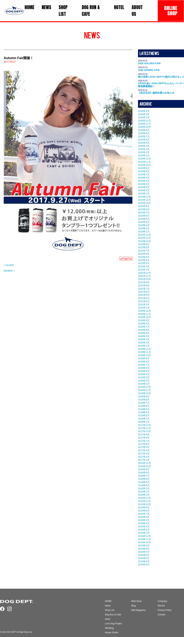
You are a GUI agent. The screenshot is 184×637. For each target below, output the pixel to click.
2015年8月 (144, 510)
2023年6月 (144, 215)
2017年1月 (144, 459)
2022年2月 (144, 266)
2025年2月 (144, 152)
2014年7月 (144, 551)
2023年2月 (144, 228)
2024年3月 (144, 187)
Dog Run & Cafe (113, 614)
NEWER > (9, 270)
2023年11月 (144, 199)
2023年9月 (144, 206)
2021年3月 (144, 301)
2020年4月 (144, 336)
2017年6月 (144, 444)
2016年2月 (144, 491)
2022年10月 (144, 241)
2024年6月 (144, 177)
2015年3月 (144, 526)
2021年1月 (144, 307)
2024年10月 (144, 165)
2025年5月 (144, 142)
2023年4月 (144, 222)
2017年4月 (144, 450)
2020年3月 (144, 339)
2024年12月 (144, 158)
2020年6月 (144, 329)
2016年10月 (144, 466)
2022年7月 (144, 250)
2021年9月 (144, 282)
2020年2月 (144, 342)
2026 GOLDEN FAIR (149, 63)
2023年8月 (144, 209)
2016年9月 (144, 469)
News (107, 605)
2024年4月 (144, 184)
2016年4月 (144, 485)
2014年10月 (144, 542)
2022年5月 (144, 257)
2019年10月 (144, 355)
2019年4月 (144, 374)
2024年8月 (144, 171)
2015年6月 (144, 517)
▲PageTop (126, 258)
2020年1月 (144, 345)
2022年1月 (144, 269)
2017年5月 (144, 447)
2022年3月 (144, 263)
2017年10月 (144, 431)
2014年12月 (144, 536)
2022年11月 (144, 238)
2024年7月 (144, 174)
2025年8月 (144, 133)
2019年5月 (144, 371)
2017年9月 (144, 434)
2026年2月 (144, 117)
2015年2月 (144, 529)
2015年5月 (144, 520)
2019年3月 (144, 377)
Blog (133, 605)
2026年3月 (144, 114)
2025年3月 (144, 149)
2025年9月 (144, 130)
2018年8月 (144, 399)
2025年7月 (144, 136)
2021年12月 (144, 272)
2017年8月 (144, 437)
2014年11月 (144, 539)
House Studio (111, 632)
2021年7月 (144, 288)
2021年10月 (144, 279)
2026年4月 (144, 111)
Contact (161, 614)
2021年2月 (144, 304)
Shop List (109, 610)
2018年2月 (144, 418)
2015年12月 (144, 498)
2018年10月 (144, 393)
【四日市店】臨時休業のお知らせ (156, 92)
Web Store (136, 601)
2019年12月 (144, 349)
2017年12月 (144, 425)
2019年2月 (144, 380)
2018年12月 (144, 387)
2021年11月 (144, 276)
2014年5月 (144, 558)
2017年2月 (144, 456)
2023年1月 (144, 231)
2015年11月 (144, 501)
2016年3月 (144, 488)
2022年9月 (144, 244)
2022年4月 (144, 260)
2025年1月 (144, 155)
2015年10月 (144, 504)
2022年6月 (144, 253)
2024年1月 (144, 193)
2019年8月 (144, 361)
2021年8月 (144, 285)
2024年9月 (144, 168)
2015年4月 (144, 523)
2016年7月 (144, 475)
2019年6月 (144, 368)
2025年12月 (144, 120)
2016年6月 (144, 479)
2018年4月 (144, 412)
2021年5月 (144, 295)
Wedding (109, 628)
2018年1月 (144, 421)
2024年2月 (144, 190)
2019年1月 (144, 383)
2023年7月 (144, 212)
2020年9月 (144, 320)
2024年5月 (144, 180)
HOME (108, 601)
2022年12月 (144, 234)
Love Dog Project (113, 623)
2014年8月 (144, 548)
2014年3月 (144, 564)
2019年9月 (144, 358)
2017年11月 (144, 428)
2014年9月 (144, 545)
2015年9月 (144, 507)
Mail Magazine (138, 610)
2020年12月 (144, 310)
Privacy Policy (165, 610)
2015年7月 (144, 513)
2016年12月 (144, 463)
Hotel (107, 619)
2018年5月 (144, 409)
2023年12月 (144, 196)
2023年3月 (144, 225)
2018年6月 (144, 406)
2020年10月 (144, 317)
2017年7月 (144, 440)
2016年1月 (144, 494)
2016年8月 (144, 472)
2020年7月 (144, 326)
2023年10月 (144, 203)
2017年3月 (144, 453)
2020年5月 (144, 333)
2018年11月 (144, 390)
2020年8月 (144, 323)
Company (162, 601)
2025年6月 (144, 139)
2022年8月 (144, 247)
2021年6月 (144, 291)
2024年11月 (144, 161)
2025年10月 (144, 127)
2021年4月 (144, 298)
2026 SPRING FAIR (149, 70)
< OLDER (9, 265)
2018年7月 (144, 402)
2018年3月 (144, 415)
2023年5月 (144, 218)
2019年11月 (144, 352)
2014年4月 (144, 561)
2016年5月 (144, 482)
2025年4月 (144, 146)
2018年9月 (144, 396)
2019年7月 (144, 364)
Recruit (161, 605)
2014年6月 (144, 555)
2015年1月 (144, 532)
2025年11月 (144, 123)
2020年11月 (144, 314)
